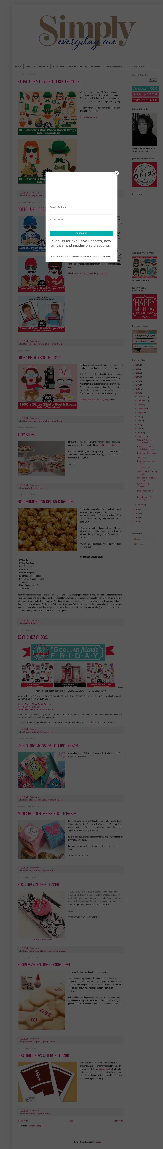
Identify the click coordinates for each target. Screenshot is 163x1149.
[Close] (117, 173)
